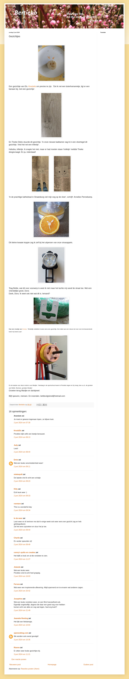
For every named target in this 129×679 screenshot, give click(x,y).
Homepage (52, 665)
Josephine (18, 599)
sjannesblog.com (21, 633)
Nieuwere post (15, 665)
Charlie (17, 538)
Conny (24, 329)
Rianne (17, 647)
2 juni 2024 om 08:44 (22, 452)
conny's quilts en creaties (24, 552)
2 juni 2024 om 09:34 (22, 510)
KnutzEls (17, 431)
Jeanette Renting (21, 618)
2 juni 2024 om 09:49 (22, 544)
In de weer (18, 518)
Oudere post (88, 665)
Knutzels (32, 86)
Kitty (16, 489)
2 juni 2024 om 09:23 (22, 481)
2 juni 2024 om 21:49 (22, 610)
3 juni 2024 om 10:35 (22, 640)
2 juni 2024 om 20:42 (22, 591)
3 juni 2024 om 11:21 (22, 654)
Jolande (17, 567)
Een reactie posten (19, 659)
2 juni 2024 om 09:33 (22, 496)
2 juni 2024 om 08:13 (22, 437)
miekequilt (18, 474)
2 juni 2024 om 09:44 (22, 530)
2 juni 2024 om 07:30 (22, 423)
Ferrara (17, 584)
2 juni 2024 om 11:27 (22, 559)
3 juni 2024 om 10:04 (22, 625)
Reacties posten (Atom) (30, 669)
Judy (16, 445)
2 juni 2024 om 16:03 (22, 576)
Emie (16, 460)
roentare (17, 504)
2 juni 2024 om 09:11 (22, 466)
